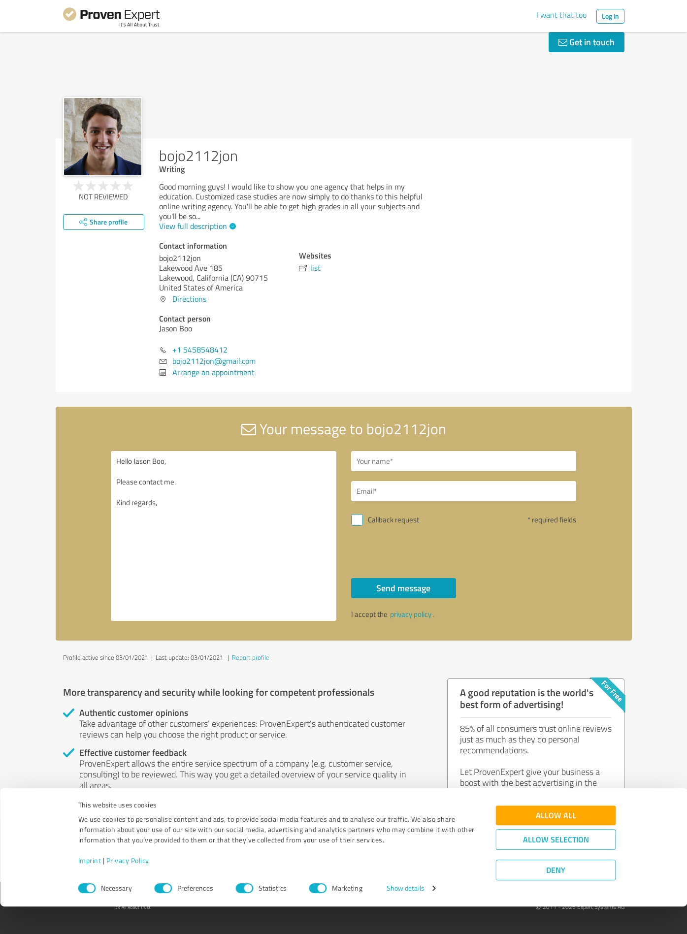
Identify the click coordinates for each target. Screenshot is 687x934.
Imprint (89, 888)
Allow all (556, 842)
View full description (196, 226)
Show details (406, 915)
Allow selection (556, 866)
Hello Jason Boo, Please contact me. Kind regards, (223, 536)
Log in (610, 16)
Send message (403, 587)
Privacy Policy (127, 888)
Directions (189, 298)
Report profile (250, 657)
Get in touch (586, 41)
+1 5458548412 (200, 349)
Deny (555, 897)
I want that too (561, 14)
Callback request (393, 520)
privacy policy (410, 614)
